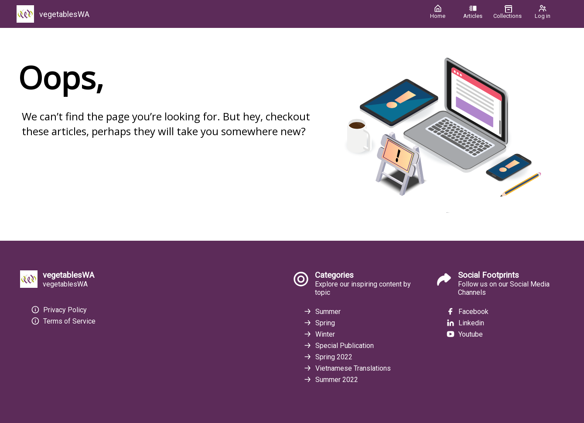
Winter (319, 334)
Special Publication (338, 345)
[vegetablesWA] (217, 14)
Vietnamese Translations (347, 368)
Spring (319, 322)
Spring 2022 (327, 356)
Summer (322, 311)
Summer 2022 (330, 379)
